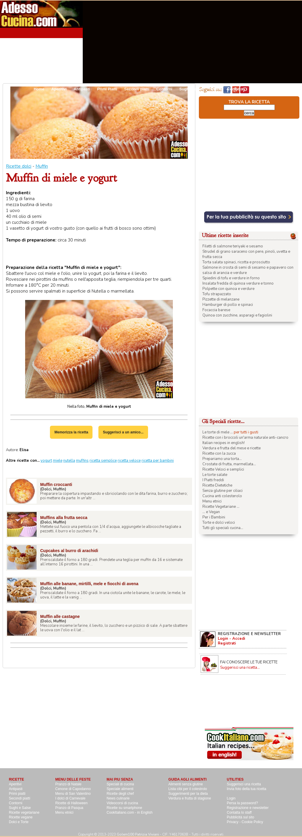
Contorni (164, 89)
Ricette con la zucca (219, 453)
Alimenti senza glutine (185, 784)
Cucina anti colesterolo (222, 496)
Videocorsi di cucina (122, 803)
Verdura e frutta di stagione (189, 798)
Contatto (235, 89)
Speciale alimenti (120, 789)
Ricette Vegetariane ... (220, 506)
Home (39, 89)
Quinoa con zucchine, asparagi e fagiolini (237, 315)
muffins (82, 460)
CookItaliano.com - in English (129, 812)
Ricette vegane (21, 817)
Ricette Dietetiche (217, 485)
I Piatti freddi (213, 480)
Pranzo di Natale (68, 784)
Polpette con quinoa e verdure (228, 288)
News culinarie (118, 798)
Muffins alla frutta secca (63, 517)
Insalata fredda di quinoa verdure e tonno (238, 283)
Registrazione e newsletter (248, 808)
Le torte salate (214, 474)
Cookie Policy (252, 822)
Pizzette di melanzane (220, 299)
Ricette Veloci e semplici (223, 469)
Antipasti (82, 89)
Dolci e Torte (18, 822)
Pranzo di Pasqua (69, 808)
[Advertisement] (232, 42)
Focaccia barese (216, 310)
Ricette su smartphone (124, 808)
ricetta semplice (103, 460)
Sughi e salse (191, 89)
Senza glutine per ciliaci (222, 490)
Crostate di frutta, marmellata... (229, 464)
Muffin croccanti (56, 484)
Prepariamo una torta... (222, 458)
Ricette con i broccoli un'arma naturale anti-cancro (245, 437)
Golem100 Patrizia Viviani (138, 834)
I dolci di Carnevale (70, 798)
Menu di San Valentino (73, 794)
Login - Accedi (231, 638)
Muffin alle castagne (60, 616)
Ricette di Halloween (71, 803)
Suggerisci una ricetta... (240, 667)
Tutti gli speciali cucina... (222, 528)
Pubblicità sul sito (240, 817)
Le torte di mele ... (217, 432)
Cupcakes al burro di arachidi (69, 550)
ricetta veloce (129, 460)
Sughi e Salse (20, 808)
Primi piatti (17, 794)
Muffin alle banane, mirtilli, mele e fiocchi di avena (89, 583)
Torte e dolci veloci (218, 522)
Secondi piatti (136, 89)
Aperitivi (59, 89)
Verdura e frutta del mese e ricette (231, 448)
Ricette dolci (18, 166)
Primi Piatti (107, 89)
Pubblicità (259, 89)
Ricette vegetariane (24, 812)
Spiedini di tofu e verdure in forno (231, 278)
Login (231, 798)
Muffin (41, 166)
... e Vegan (211, 512)
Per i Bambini (213, 517)
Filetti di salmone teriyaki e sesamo (232, 246)
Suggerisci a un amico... (123, 432)
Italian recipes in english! (223, 443)
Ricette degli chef (120, 794)
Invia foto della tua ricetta (246, 789)
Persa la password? (242, 803)
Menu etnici (212, 501)
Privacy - (234, 822)
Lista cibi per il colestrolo (187, 789)
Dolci (215, 89)
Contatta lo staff (239, 812)
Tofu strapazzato (216, 294)
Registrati (227, 643)
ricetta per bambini (158, 460)
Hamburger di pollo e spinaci (227, 304)
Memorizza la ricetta (71, 432)
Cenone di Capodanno (73, 789)
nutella (69, 460)
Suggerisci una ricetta (244, 784)
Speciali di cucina (120, 784)
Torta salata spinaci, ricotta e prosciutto (236, 262)
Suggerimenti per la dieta (188, 794)
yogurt (46, 460)
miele (57, 460)
